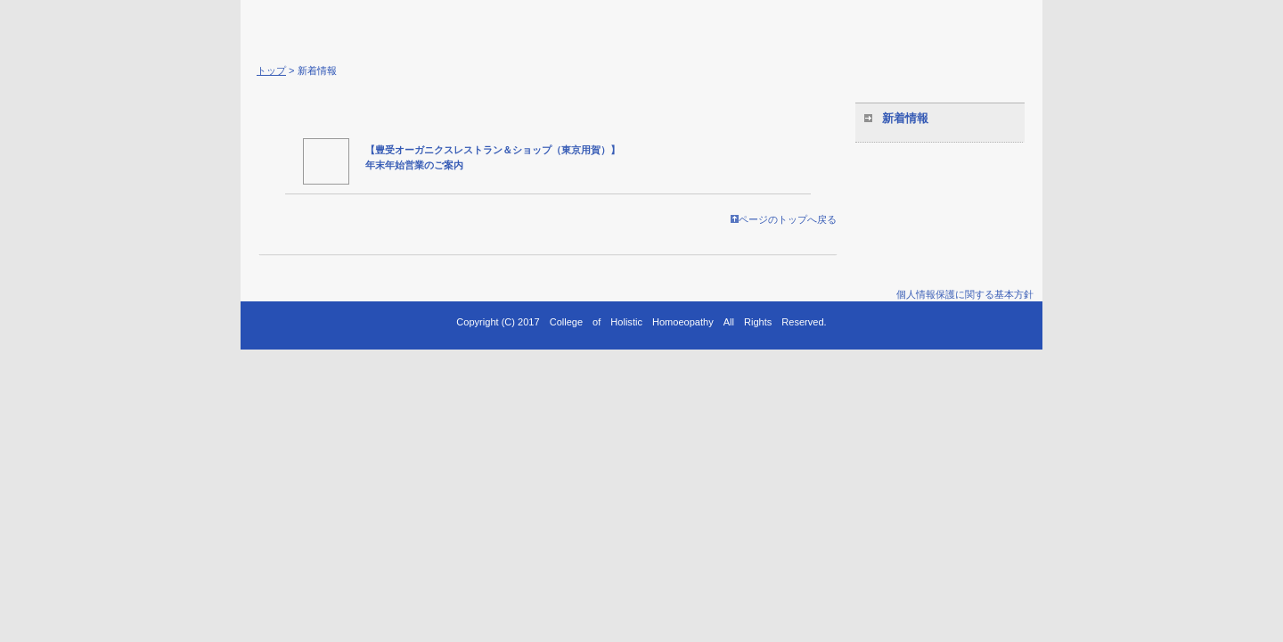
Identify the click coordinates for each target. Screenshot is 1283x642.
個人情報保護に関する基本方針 (965, 294)
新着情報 (905, 118)
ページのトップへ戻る (784, 219)
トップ (271, 70)
